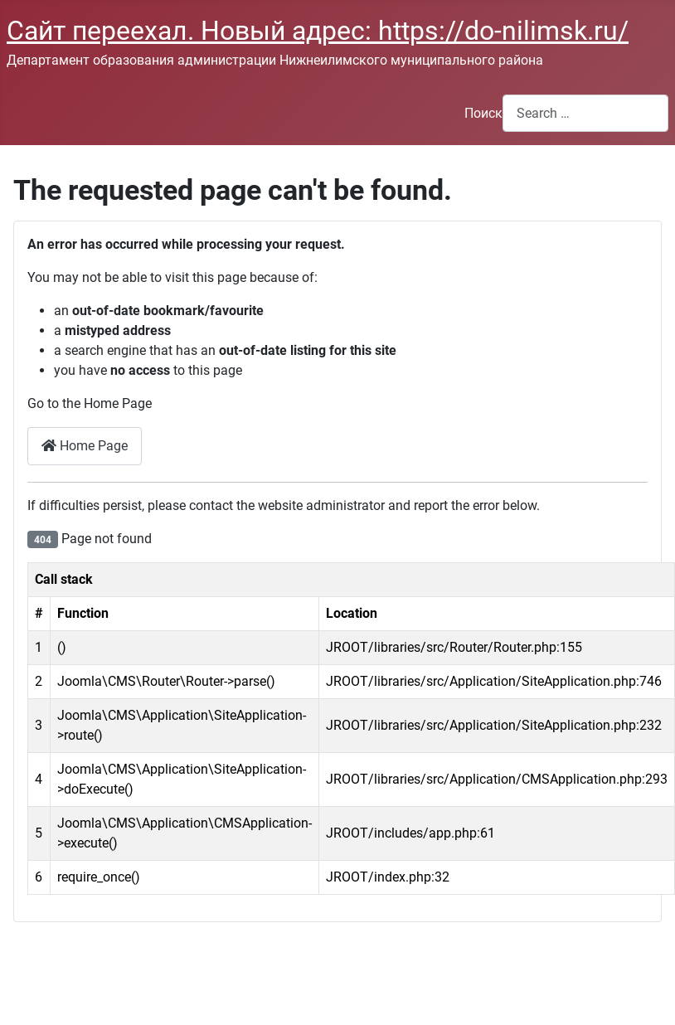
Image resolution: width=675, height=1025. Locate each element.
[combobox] (585, 113)
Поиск (483, 113)
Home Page (84, 446)
